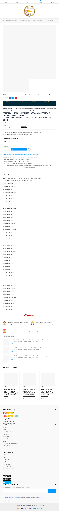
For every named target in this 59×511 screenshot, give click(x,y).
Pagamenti (5, 438)
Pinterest (16, 98)
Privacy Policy (6, 434)
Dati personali (6, 455)
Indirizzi (4, 457)
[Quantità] (6, 149)
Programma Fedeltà (7, 448)
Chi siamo (5, 427)
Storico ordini (6, 459)
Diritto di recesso (7, 445)
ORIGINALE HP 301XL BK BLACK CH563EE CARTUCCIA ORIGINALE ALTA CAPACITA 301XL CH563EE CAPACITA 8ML (29, 393)
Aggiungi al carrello (19, 149)
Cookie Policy (6, 436)
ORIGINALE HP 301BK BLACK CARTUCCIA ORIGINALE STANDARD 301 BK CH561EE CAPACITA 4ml (47, 393)
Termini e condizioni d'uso (9, 432)
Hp (5, 386)
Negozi (4, 429)
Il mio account (6, 464)
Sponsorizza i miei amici (8, 468)
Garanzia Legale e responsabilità (10, 443)
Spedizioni (5, 441)
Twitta (13, 98)
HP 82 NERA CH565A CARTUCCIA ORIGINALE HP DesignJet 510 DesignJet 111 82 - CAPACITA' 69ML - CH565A (11, 393)
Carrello (4, 461)
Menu (6, 1)
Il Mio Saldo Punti (7, 466)
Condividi (10, 98)
